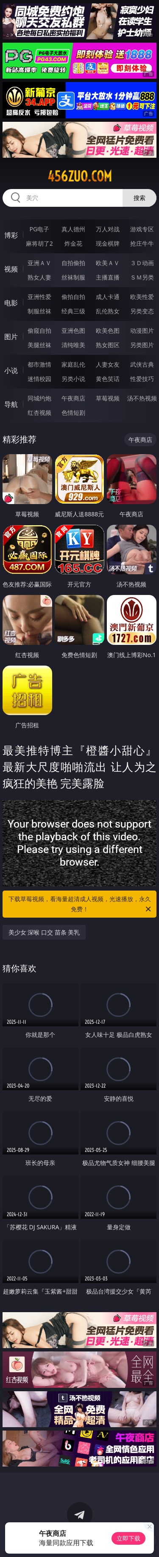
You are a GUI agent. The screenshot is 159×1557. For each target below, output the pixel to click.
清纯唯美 (73, 345)
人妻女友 (108, 364)
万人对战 (108, 229)
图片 (11, 336)
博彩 (11, 235)
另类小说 (73, 379)
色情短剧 (73, 412)
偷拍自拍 (73, 297)
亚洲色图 (73, 330)
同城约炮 (39, 398)
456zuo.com (79, 176)
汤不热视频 (142, 398)
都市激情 (39, 364)
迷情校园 (39, 379)
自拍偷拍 (73, 263)
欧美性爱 (142, 297)
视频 (11, 269)
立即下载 (128, 1538)
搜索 (139, 198)
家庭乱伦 (73, 364)
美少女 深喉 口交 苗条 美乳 (44, 932)
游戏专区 (142, 229)
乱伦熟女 (108, 311)
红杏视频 (39, 412)
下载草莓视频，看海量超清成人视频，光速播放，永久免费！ (80, 904)
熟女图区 (108, 345)
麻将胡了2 (39, 243)
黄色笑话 (108, 379)
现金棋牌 (108, 243)
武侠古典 (142, 364)
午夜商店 (73, 398)
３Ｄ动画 (142, 263)
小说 (11, 370)
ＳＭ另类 (142, 277)
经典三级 (73, 311)
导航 (11, 404)
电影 (11, 302)
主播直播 (108, 277)
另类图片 (142, 345)
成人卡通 (108, 297)
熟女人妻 (39, 277)
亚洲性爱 (39, 297)
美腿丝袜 (39, 345)
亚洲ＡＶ (39, 263)
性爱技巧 (142, 379)
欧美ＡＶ (108, 263)
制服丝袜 (39, 311)
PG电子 (39, 229)
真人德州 (73, 229)
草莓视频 (108, 398)
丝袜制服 (73, 277)
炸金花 (73, 243)
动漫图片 (142, 330)
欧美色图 (108, 330)
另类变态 (142, 311)
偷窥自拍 (39, 330)
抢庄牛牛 (142, 243)
